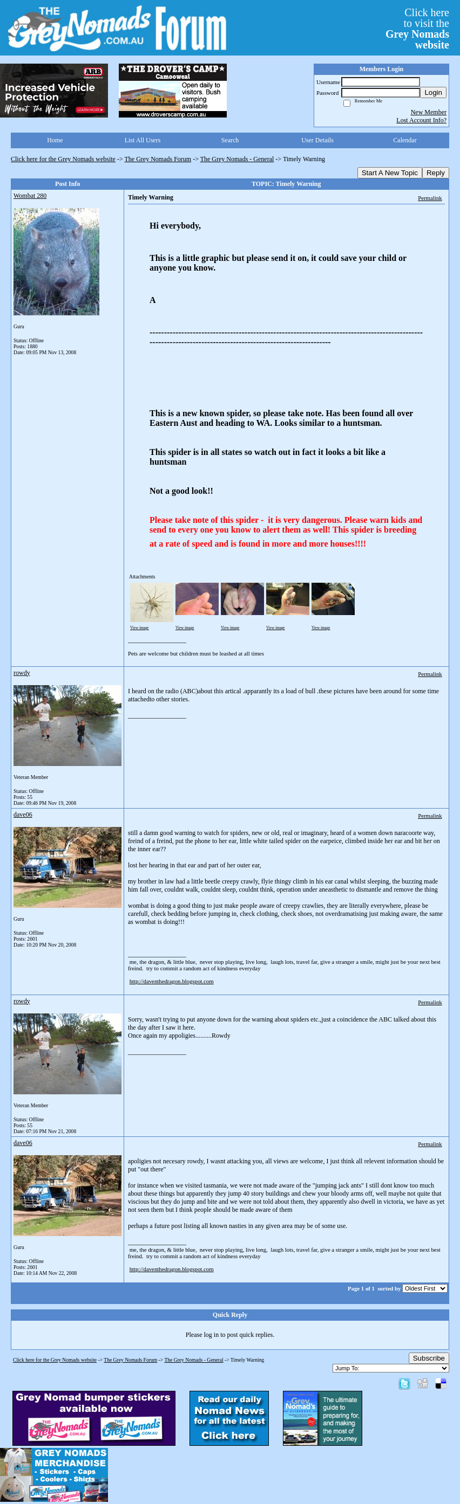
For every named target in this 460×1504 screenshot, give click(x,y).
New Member (429, 112)
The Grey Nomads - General (237, 159)
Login (433, 92)
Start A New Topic (390, 173)
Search (230, 140)
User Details (317, 140)
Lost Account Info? (421, 120)
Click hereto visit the (417, 28)
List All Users (143, 140)
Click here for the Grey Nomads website (63, 159)
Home (55, 140)
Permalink (430, 198)
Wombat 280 (29, 195)
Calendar (404, 140)
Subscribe (429, 1358)
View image (139, 628)
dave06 (22, 814)
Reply (436, 173)
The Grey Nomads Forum (158, 159)
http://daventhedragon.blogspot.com (172, 981)
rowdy (21, 673)
